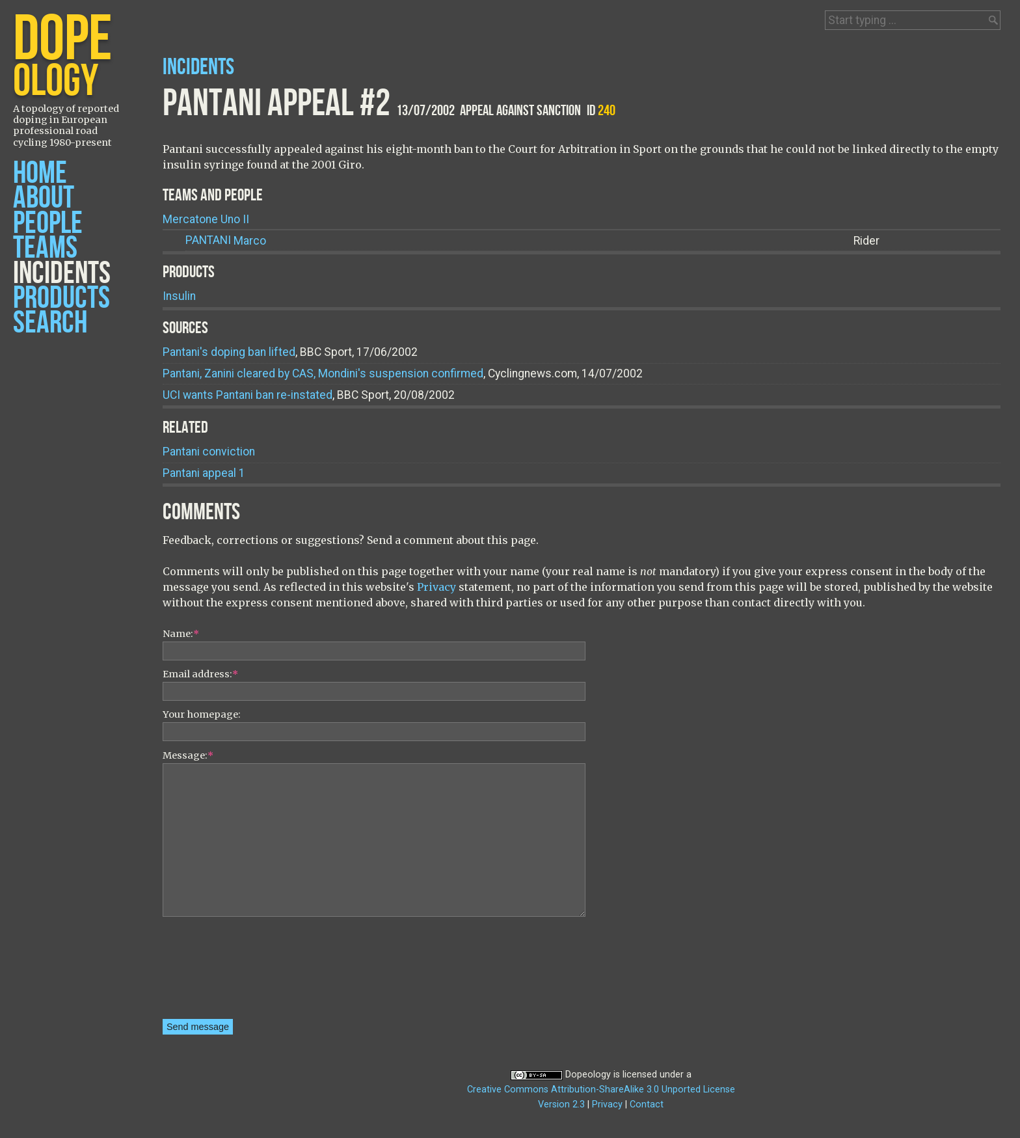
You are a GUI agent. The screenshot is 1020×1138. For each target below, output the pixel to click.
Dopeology (588, 1074)
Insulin (179, 296)
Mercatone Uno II (206, 219)
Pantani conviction (209, 451)
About (43, 198)
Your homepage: (202, 714)
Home (40, 173)
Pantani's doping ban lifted (229, 352)
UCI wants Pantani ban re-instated (247, 394)
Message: (188, 755)
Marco (225, 240)
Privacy (436, 586)
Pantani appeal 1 (204, 473)
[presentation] (216, 972)
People (48, 223)
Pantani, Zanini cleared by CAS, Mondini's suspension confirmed (323, 373)
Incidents (62, 273)
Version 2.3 (561, 1104)
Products (61, 298)
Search (50, 323)
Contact (647, 1104)
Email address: (200, 674)
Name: (181, 634)
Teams (45, 248)
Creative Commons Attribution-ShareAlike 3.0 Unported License (601, 1089)
